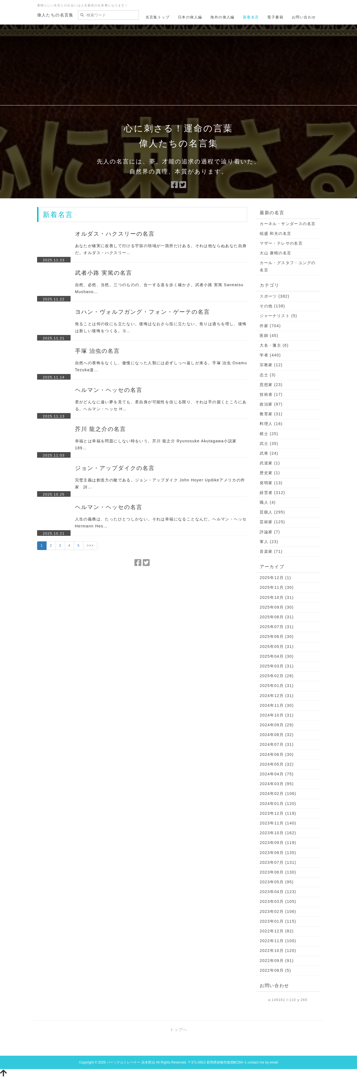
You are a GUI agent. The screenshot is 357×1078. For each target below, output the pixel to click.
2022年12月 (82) (277, 931)
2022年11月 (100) (278, 941)
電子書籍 (275, 17)
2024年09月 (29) (277, 725)
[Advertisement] (178, 66)
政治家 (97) (271, 404)
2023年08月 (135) (278, 852)
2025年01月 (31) (277, 685)
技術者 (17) (271, 394)
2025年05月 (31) (277, 646)
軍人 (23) (269, 541)
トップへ (178, 1029)
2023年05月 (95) (277, 882)
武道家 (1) (270, 463)
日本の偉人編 (190, 17)
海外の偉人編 (222, 17)
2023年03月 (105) (278, 901)
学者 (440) (270, 355)
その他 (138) (272, 306)
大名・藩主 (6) (274, 345)
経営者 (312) (272, 492)
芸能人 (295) (272, 512)
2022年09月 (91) (277, 960)
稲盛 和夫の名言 (275, 233)
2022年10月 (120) (278, 950)
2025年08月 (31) (277, 617)
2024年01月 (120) (278, 803)
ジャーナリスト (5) (278, 315)
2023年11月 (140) (278, 823)
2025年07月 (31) (277, 626)
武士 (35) (269, 443)
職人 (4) (268, 502)
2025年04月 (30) (277, 656)
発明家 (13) (271, 483)
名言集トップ (158, 17)
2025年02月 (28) (277, 676)
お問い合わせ (304, 17)
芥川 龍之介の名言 (100, 429)
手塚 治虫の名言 (97, 351)
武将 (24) (269, 453)
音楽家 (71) (271, 551)
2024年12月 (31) (277, 695)
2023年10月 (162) (278, 833)
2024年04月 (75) (277, 774)
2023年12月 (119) (278, 813)
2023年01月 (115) (278, 921)
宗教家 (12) (271, 365)
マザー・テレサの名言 (281, 243)
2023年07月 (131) (278, 862)
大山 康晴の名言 (275, 253)
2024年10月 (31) (277, 715)
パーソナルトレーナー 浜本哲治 (131, 1062)
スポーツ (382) (275, 296)
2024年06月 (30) (277, 754)
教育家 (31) (271, 414)
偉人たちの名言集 (55, 15)
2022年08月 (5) (275, 970)
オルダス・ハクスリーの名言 (115, 234)
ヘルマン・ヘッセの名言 (109, 390)
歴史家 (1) (270, 473)
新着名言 (251, 17)
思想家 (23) (271, 384)
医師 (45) (269, 335)
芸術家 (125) (272, 522)
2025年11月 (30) (277, 587)
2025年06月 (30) (277, 636)
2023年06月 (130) (278, 872)
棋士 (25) (269, 433)
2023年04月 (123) (278, 891)
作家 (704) (270, 326)
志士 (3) (268, 375)
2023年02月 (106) (278, 911)
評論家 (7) (270, 532)
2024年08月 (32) (277, 734)
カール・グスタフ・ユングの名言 (287, 266)
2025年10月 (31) (277, 597)
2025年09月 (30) (277, 607)
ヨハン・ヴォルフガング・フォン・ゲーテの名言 (142, 312)
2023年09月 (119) (278, 842)
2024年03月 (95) (277, 784)
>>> (90, 546)
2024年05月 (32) (277, 764)
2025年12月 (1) (275, 577)
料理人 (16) (271, 423)
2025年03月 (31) (277, 666)
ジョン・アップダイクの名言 (115, 468)
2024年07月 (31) (277, 744)
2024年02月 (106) (278, 793)
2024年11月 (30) (277, 705)
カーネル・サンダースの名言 (287, 223)
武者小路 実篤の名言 (103, 273)
